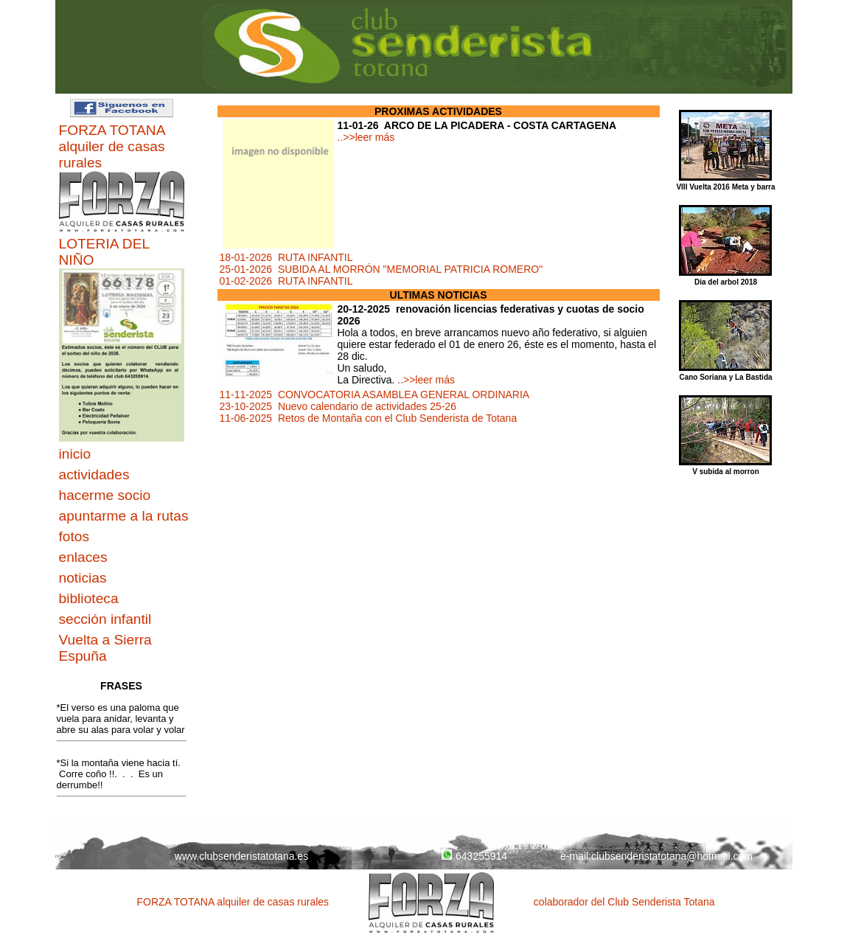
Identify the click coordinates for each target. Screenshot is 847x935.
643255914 (474, 856)
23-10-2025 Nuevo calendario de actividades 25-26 (338, 406)
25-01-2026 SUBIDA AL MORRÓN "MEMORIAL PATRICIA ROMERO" (381, 269)
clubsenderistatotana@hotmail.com (672, 856)
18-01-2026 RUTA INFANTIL (286, 257)
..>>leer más (366, 137)
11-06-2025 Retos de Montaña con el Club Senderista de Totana (368, 418)
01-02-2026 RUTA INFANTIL (286, 281)
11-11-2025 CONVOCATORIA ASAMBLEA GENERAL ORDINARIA (375, 394)
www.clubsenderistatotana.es (241, 856)
